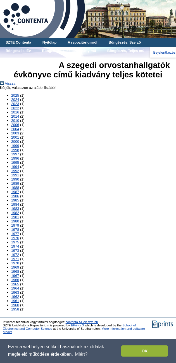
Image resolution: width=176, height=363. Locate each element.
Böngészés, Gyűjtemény (26, 59)
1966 (15, 280)
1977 (15, 234)
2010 (15, 120)
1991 (15, 175)
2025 (15, 95)
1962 (15, 297)
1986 (15, 196)
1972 (15, 255)
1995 (15, 162)
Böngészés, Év (18, 51)
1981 (15, 217)
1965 (15, 284)
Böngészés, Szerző (124, 42)
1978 (15, 229)
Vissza (7, 83)
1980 (15, 221)
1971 (15, 259)
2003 (15, 133)
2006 (15, 125)
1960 (15, 305)
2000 (15, 141)
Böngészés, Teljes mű (125, 51)
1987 (15, 192)
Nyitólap (49, 42)
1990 (15, 179)
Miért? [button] (81, 354)
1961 (15, 301)
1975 (15, 242)
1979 (15, 225)
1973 (15, 250)
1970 (15, 263)
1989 (15, 183)
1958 (15, 309)
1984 (15, 204)
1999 (15, 146)
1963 (15, 292)
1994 (15, 167)
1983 (15, 209)
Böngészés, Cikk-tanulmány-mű (69, 51)
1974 (15, 246)
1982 (15, 213)
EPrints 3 (77, 325)
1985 (15, 200)
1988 (15, 188)
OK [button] (145, 351)
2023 (15, 104)
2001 (15, 137)
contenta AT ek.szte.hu (82, 322)
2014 (15, 116)
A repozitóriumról (82, 42)
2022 (15, 108)
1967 (15, 276)
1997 (15, 154)
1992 (15, 171)
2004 (15, 129)
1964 (15, 288)
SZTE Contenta (18, 42)
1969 (15, 267)
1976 (15, 238)
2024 (15, 100)
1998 (15, 150)
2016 (15, 112)
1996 (15, 158)
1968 (15, 271)
